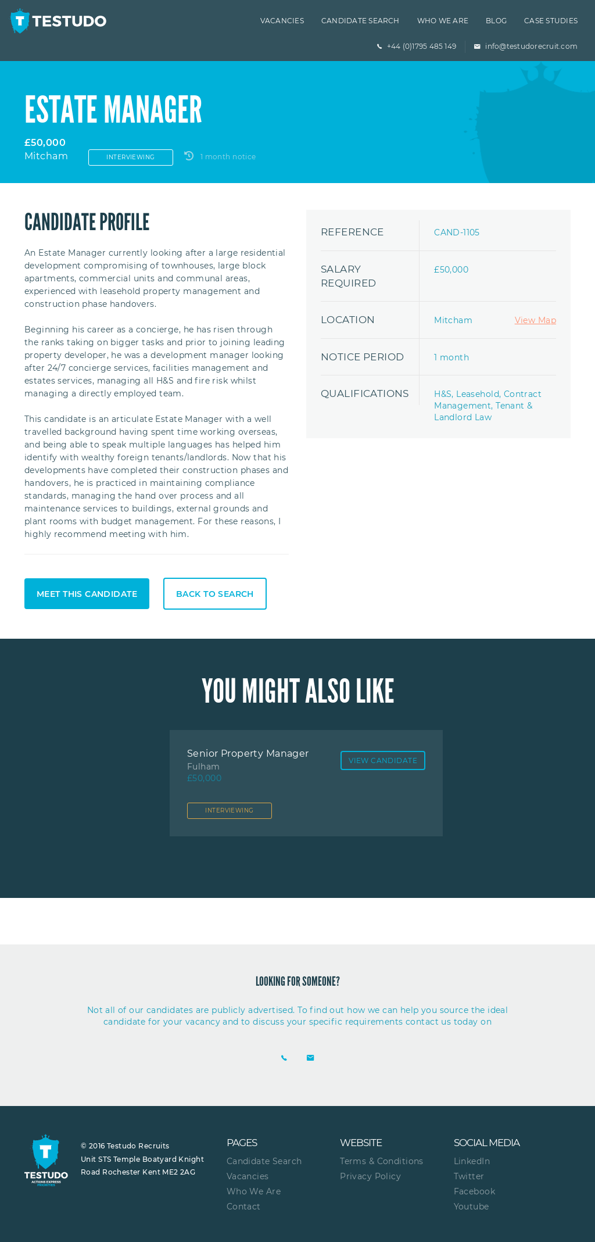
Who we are (442, 20)
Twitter (469, 1176)
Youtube (471, 1206)
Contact (244, 1206)
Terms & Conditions (382, 1161)
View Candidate (383, 760)
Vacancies (282, 20)
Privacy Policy (370, 1176)
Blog (496, 20)
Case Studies (551, 20)
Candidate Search (360, 20)
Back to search (215, 594)
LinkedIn (472, 1161)
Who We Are (254, 1191)
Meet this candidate (87, 594)
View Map (535, 320)
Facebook (474, 1191)
